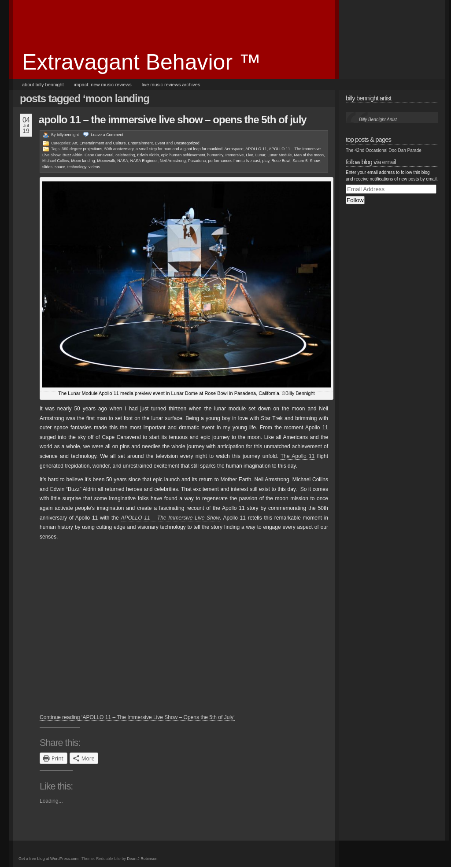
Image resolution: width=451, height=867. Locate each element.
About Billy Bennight (43, 84)
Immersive (235, 155)
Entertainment (140, 143)
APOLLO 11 (256, 149)
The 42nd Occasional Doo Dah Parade (383, 150)
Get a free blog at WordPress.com (48, 858)
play (265, 161)
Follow (355, 200)
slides (47, 167)
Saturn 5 (299, 161)
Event (160, 143)
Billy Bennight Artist (368, 98)
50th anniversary (118, 149)
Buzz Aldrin (72, 155)
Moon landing (83, 161)
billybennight (68, 135)
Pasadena (197, 161)
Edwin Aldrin (148, 155)
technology (76, 167)
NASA (122, 161)
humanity (215, 155)
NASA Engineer (144, 161)
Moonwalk (106, 161)
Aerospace (234, 149)
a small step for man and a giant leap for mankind (179, 149)
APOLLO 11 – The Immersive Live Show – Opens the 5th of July (173, 119)
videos (94, 167)
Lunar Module (279, 155)
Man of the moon (309, 155)
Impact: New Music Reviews (103, 84)
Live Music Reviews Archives (171, 84)
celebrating (125, 155)
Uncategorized (187, 143)
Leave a (107, 135)
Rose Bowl (280, 161)
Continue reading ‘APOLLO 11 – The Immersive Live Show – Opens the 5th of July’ (137, 717)
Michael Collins (55, 161)
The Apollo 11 (297, 456)
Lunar (260, 155)
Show (314, 161)
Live (249, 155)
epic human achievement (183, 155)
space (60, 167)
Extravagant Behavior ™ (141, 62)
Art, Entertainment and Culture (99, 143)
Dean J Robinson (142, 858)
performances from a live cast (234, 161)
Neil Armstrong (173, 161)
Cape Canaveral (99, 155)
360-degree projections (82, 149)
